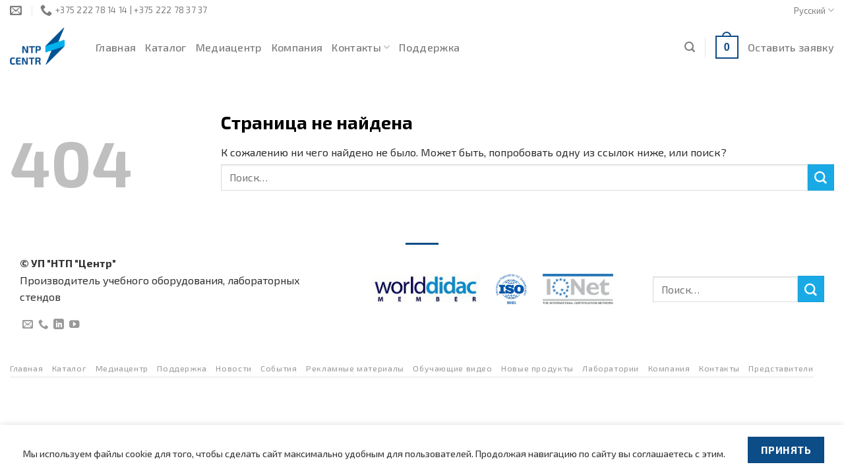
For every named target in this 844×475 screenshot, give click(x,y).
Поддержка (429, 47)
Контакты (361, 47)
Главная (116, 47)
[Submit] (821, 177)
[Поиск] (689, 47)
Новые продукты (537, 368)
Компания (297, 47)
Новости (233, 368)
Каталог (165, 47)
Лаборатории (610, 368)
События (278, 368)
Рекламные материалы (355, 368)
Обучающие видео (452, 368)
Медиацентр (229, 47)
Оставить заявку (791, 47)
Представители (780, 368)
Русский (814, 10)
